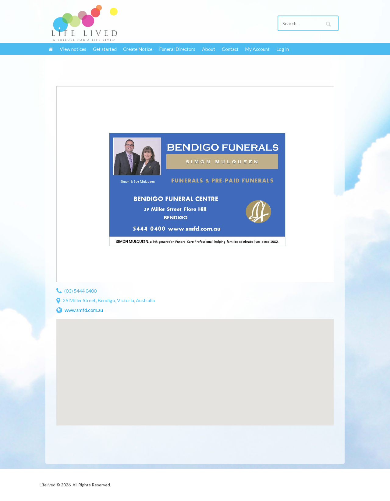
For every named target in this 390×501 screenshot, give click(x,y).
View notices (73, 49)
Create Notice (137, 49)
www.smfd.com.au (84, 310)
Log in (282, 49)
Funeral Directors (177, 49)
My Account (257, 49)
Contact (230, 49)
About (208, 49)
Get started (105, 49)
